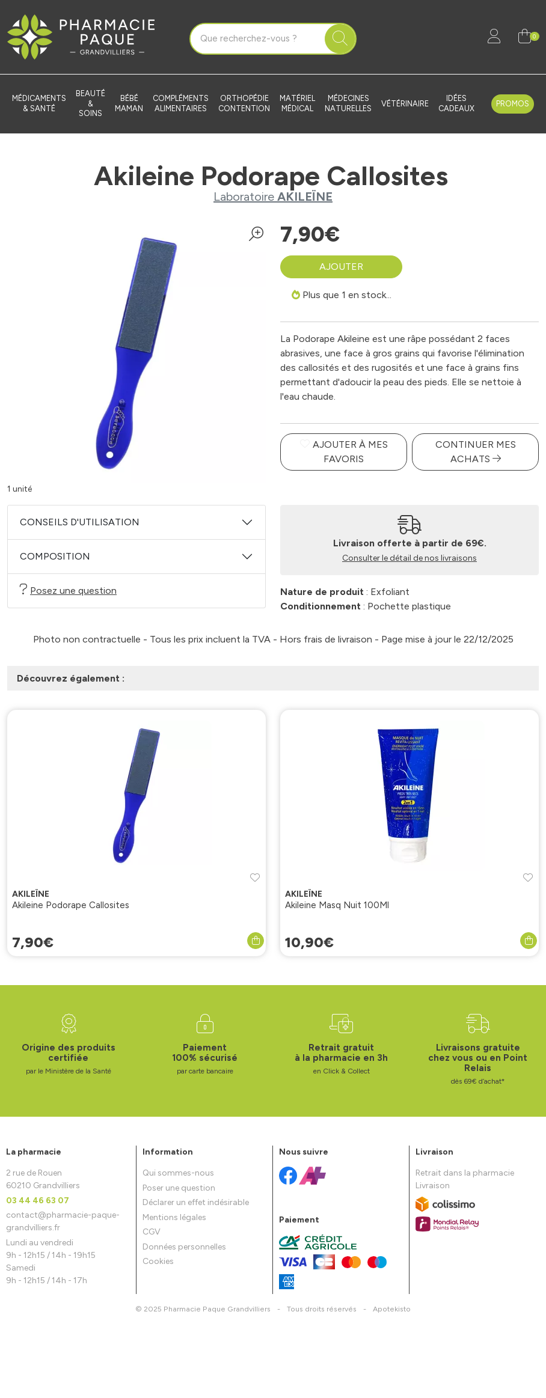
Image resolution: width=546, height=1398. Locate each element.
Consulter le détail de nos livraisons (409, 558)
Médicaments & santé (39, 103)
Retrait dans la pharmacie (465, 1173)
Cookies (158, 1261)
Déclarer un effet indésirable (196, 1202)
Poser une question (179, 1188)
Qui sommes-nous (178, 1173)
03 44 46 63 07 (37, 1200)
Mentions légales (174, 1217)
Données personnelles (184, 1247)
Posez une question (68, 590)
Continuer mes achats (475, 452)
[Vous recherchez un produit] (258, 39)
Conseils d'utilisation (80, 522)
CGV (152, 1232)
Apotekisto (392, 1308)
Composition (55, 556)
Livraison (433, 1185)
